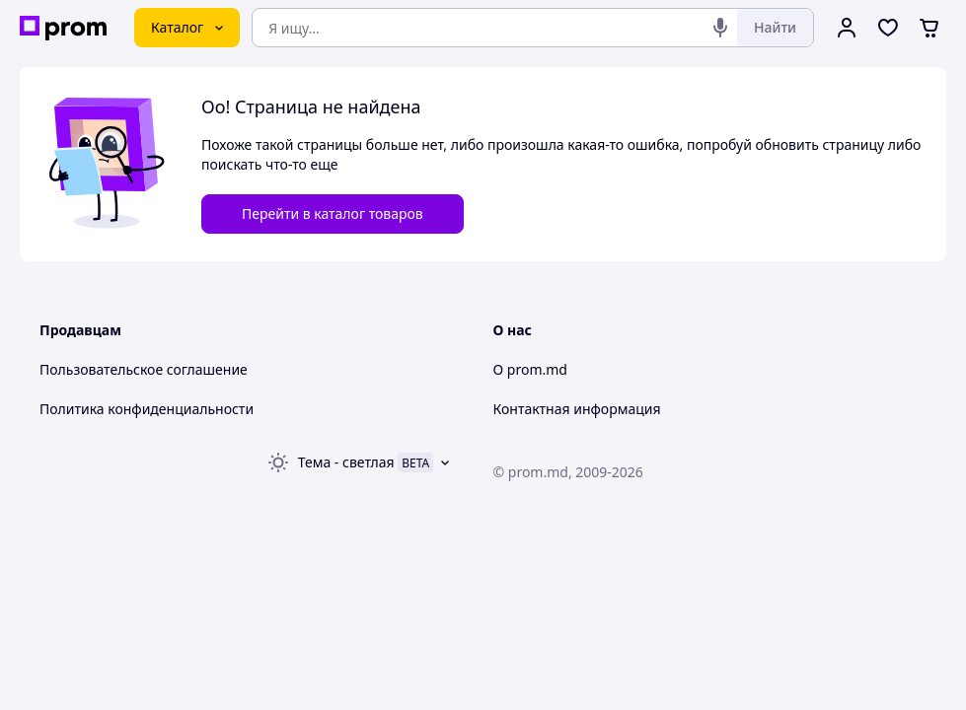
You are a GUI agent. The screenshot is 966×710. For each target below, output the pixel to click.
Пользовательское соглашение (143, 369)
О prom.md (530, 369)
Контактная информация (577, 408)
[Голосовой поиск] (720, 27)
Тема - (346, 462)
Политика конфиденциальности (146, 408)
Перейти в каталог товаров (332, 213)
